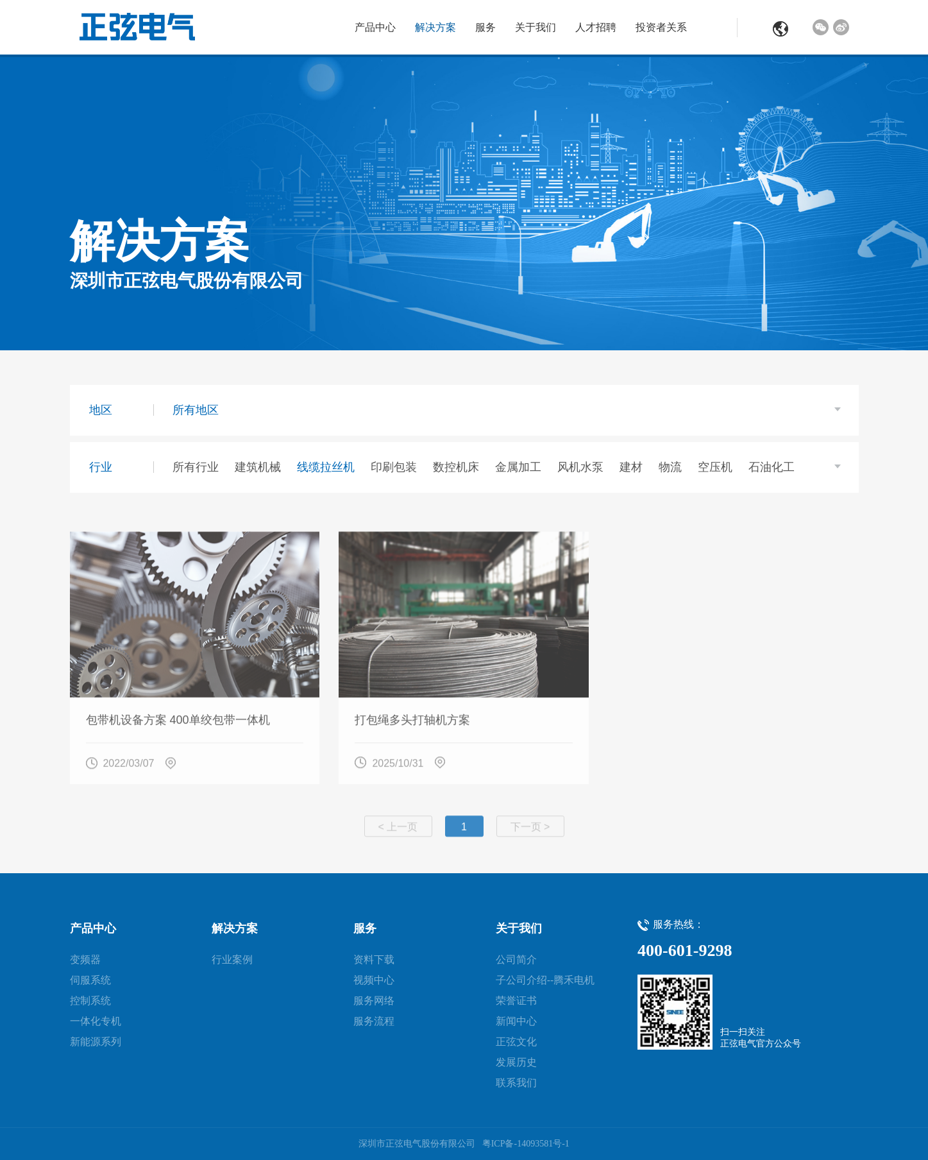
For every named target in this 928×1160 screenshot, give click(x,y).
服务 (485, 27)
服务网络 (373, 1000)
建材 (631, 467)
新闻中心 (516, 1021)
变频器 (85, 959)
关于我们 (535, 27)
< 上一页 (398, 833)
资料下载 (373, 959)
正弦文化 (516, 1041)
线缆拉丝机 (326, 467)
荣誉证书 (516, 1000)
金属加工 (518, 467)
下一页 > (530, 833)
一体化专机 (95, 1021)
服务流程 (373, 1021)
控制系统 (90, 1000)
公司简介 (516, 959)
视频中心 (373, 980)
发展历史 (516, 1062)
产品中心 (375, 27)
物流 (670, 467)
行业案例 (232, 959)
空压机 (715, 467)
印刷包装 (394, 467)
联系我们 (516, 1082)
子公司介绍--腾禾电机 (545, 980)
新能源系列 (95, 1041)
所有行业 (196, 467)
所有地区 (196, 410)
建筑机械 (258, 467)
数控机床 (456, 467)
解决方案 (435, 27)
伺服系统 (90, 980)
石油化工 (771, 467)
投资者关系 (661, 27)
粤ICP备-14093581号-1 (525, 1143)
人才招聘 (595, 27)
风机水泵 (580, 467)
